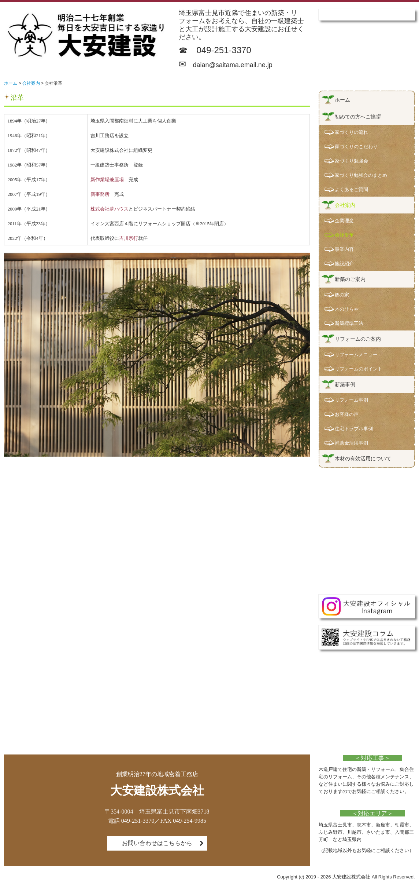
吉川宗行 (128, 238)
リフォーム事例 (351, 400)
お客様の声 (347, 414)
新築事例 (345, 384)
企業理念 (344, 220)
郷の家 (342, 294)
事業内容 (344, 249)
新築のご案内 (350, 279)
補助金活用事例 (351, 443)
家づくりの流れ (351, 132)
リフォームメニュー (356, 354)
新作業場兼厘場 (107, 179)
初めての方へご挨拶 (358, 117)
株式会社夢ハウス (109, 209)
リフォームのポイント (358, 369)
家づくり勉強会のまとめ (361, 175)
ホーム (342, 100)
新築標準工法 (349, 323)
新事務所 (100, 194)
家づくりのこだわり (356, 146)
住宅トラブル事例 (354, 428)
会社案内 (345, 205)
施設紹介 (344, 263)
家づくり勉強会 (351, 161)
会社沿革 (344, 235)
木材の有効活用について (363, 458)
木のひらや (347, 309)
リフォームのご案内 (358, 339)
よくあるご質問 (351, 189)
